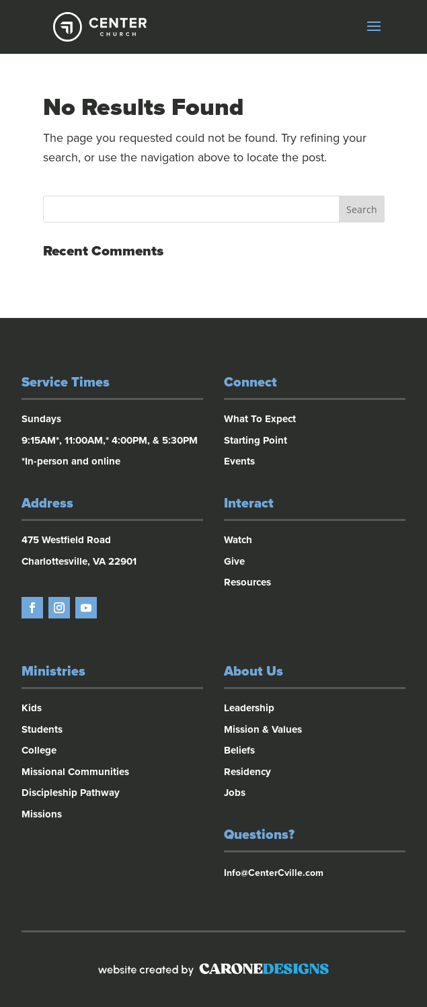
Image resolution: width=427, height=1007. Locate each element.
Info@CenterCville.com (273, 873)
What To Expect (260, 419)
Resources (247, 582)
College (39, 750)
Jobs (234, 793)
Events (239, 461)
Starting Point (255, 440)
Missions (42, 814)
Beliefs (239, 750)
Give (234, 561)
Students (42, 729)
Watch (238, 540)
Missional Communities (75, 772)
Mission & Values (263, 729)
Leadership (249, 708)
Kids (32, 708)
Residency (247, 772)
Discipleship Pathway (71, 793)
